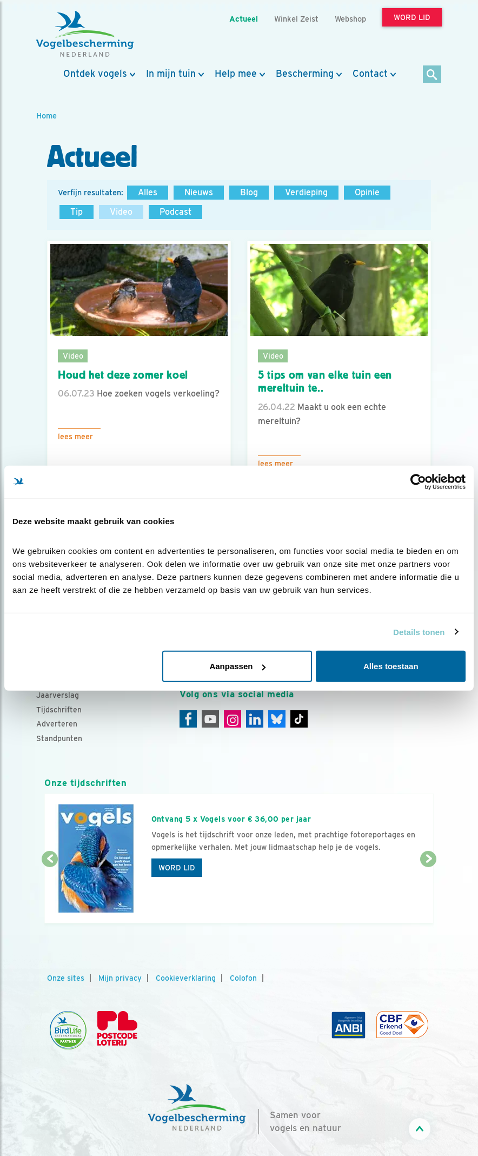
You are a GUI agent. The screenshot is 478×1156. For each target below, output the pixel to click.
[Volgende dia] (428, 892)
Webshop (350, 18)
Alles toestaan (391, 666)
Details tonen (418, 631)
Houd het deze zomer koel (123, 374)
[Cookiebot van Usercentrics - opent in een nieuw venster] (418, 481)
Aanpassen (237, 666)
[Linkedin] (254, 719)
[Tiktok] (299, 719)
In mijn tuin (171, 73)
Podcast (175, 212)
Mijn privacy (120, 978)
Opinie (367, 192)
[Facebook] (188, 719)
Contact (370, 73)
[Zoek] (432, 74)
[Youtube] (210, 719)
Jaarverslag (57, 695)
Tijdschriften (59, 709)
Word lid (176, 867)
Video (121, 212)
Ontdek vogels (95, 73)
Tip (76, 212)
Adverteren (56, 723)
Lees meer (75, 436)
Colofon (243, 978)
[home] (85, 34)
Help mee (236, 73)
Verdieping (306, 192)
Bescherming (305, 73)
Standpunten (59, 738)
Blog (249, 192)
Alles (147, 192)
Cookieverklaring (186, 978)
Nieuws (198, 192)
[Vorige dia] (50, 892)
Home (46, 115)
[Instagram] (232, 719)
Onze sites (65, 978)
